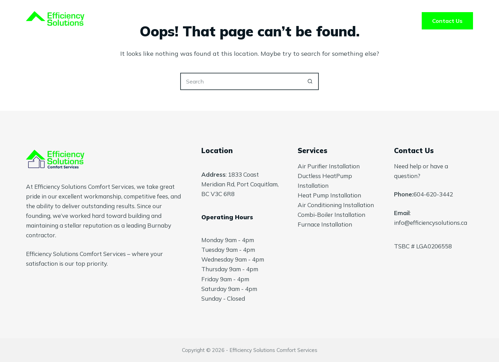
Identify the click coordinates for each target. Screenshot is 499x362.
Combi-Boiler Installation (331, 214)
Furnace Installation (325, 224)
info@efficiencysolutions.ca (430, 222)
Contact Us (447, 20)
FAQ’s (298, 21)
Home (164, 21)
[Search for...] (240, 81)
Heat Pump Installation (329, 195)
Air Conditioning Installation (336, 205)
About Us (255, 21)
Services (206, 21)
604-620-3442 (433, 194)
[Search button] (310, 81)
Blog (336, 21)
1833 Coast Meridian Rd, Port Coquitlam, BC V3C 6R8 (240, 184)
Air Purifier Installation (329, 166)
